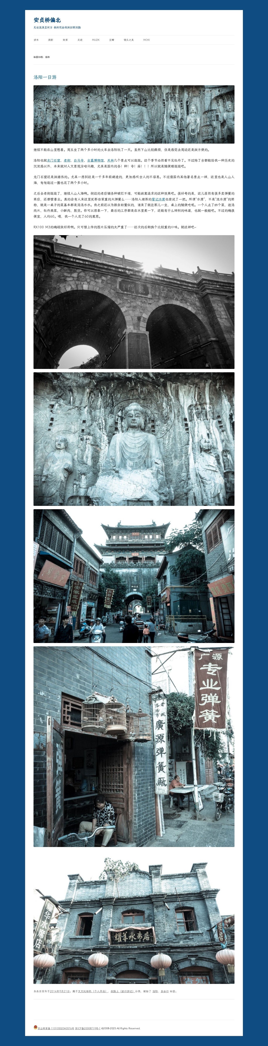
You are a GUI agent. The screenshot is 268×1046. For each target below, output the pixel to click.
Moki (146, 39)
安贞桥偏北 (47, 20)
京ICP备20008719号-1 (87, 1028)
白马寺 (79, 160)
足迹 (79, 39)
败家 (65, 39)
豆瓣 (111, 39)
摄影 (50, 39)
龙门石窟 (53, 160)
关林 (110, 160)
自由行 (165, 991)
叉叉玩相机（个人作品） (93, 991)
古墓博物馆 (95, 160)
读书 (36, 39)
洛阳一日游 (45, 77)
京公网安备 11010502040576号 (54, 1028)
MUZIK (95, 39)
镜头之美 (129, 39)
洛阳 (155, 991)
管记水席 (158, 199)
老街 (67, 160)
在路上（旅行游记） (123, 991)
